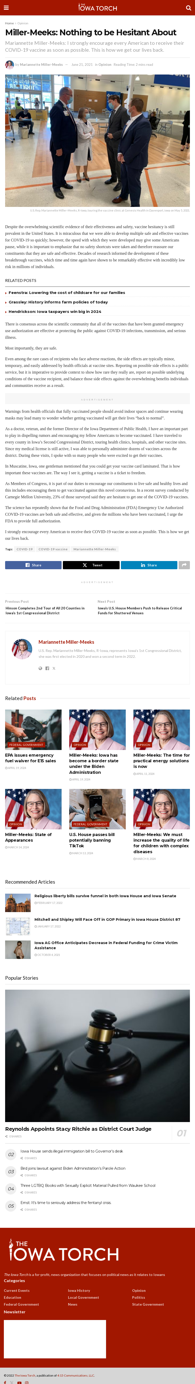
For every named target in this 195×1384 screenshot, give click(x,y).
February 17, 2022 (48, 913)
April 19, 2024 (15, 778)
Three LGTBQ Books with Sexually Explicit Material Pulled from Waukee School (87, 1196)
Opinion (22, 23)
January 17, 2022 (48, 936)
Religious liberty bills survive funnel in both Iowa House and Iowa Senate (105, 906)
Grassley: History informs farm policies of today (58, 302)
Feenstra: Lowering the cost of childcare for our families (67, 292)
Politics (138, 1308)
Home (9, 23)
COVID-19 (25, 549)
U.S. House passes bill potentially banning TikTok (92, 850)
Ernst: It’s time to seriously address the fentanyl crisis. (65, 1213)
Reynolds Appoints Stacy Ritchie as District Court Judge (78, 1139)
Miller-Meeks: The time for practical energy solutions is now (161, 771)
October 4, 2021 (47, 965)
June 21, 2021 (82, 64)
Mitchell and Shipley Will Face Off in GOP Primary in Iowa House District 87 (107, 929)
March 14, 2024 (17, 857)
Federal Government (26, 755)
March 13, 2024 (81, 863)
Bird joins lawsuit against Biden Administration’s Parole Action (72, 1179)
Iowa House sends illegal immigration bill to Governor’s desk (71, 1161)
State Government (148, 1315)
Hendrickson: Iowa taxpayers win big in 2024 (55, 311)
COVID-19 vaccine (53, 549)
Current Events (17, 1301)
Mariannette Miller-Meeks (41, 64)
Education (12, 1308)
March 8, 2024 (144, 869)
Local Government (83, 1308)
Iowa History (79, 1301)
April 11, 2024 (143, 784)
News (72, 1315)
